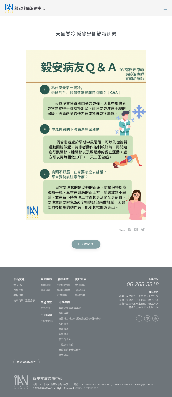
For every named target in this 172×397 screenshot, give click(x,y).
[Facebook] (129, 229)
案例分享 (64, 323)
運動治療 (64, 313)
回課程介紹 (86, 244)
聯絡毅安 (80, 295)
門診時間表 (47, 321)
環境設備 (80, 290)
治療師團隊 (63, 285)
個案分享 (64, 355)
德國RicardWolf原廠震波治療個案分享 (80, 318)
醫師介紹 (46, 285)
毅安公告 (18, 285)
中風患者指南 (66, 344)
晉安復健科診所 (26, 362)
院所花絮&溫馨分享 (24, 300)
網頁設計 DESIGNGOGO (86, 388)
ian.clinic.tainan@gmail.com (138, 384)
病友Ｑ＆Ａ (65, 339)
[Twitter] (143, 229)
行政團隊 (62, 295)
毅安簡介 (80, 285)
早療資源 (64, 329)
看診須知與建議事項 (70, 308)
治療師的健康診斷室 (70, 349)
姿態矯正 (64, 334)
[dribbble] (136, 229)
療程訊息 (18, 295)
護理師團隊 (63, 290)
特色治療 (46, 290)
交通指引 (46, 308)
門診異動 (18, 290)
